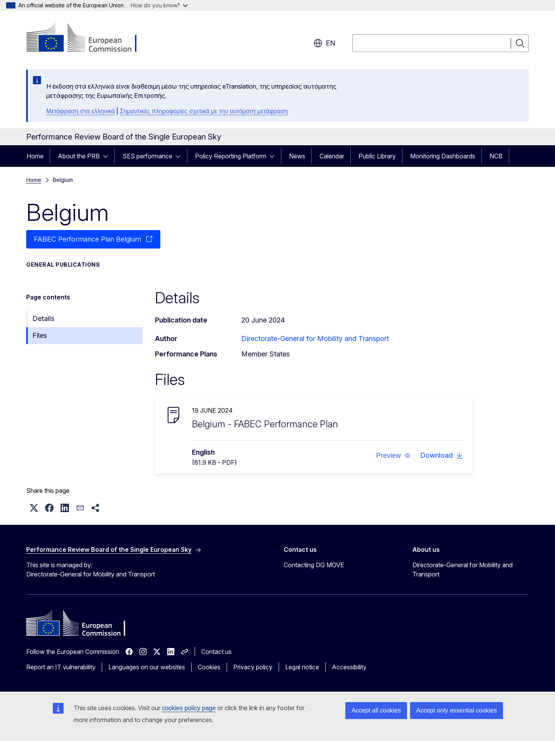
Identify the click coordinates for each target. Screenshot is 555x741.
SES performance (147, 156)
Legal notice (302, 667)
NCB (496, 156)
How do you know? (159, 5)
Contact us (216, 651)
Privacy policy (252, 667)
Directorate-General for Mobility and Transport (315, 338)
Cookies (209, 667)
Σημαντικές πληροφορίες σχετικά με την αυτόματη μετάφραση (204, 111)
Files (39, 335)
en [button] (324, 43)
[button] (393, 455)
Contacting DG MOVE (314, 565)
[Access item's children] (107, 156)
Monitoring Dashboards (442, 156)
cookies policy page (189, 708)
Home (35, 156)
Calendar (332, 156)
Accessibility (349, 667)
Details (43, 318)
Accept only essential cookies (456, 710)
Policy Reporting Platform (230, 156)
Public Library (377, 156)
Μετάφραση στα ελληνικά (80, 111)
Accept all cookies (376, 710)
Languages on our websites (146, 667)
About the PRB (79, 156)
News (297, 156)
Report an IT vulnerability (61, 667)
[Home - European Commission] (88, 38)
